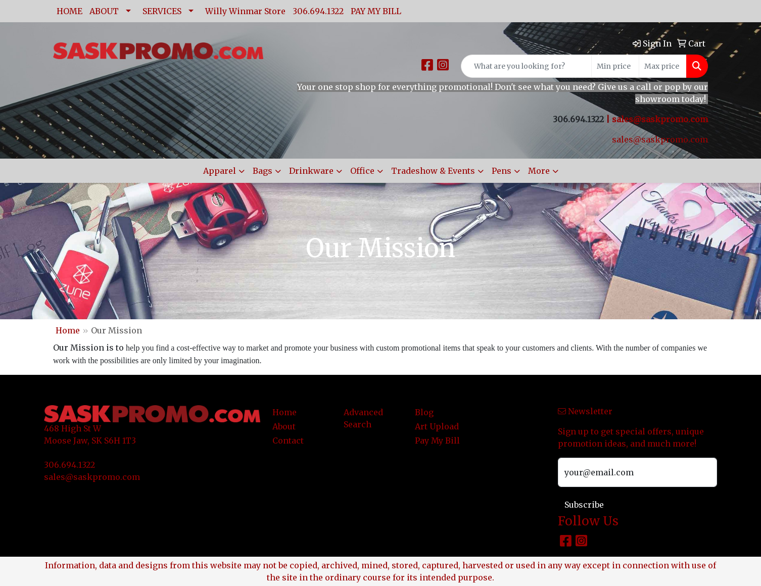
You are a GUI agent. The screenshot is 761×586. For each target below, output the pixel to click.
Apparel (219, 171)
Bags (262, 171)
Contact (288, 440)
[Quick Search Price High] (663, 66)
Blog (424, 412)
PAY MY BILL (376, 11)
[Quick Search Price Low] (615, 66)
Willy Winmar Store (245, 11)
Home (68, 330)
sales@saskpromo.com (660, 119)
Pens (501, 171)
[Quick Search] (526, 66)
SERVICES (161, 11)
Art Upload (437, 426)
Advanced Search (363, 418)
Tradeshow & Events (433, 171)
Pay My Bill (437, 440)
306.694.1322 (318, 11)
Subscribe (584, 505)
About (284, 426)
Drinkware (311, 171)
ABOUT (104, 11)
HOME (69, 11)
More (539, 171)
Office (362, 171)
